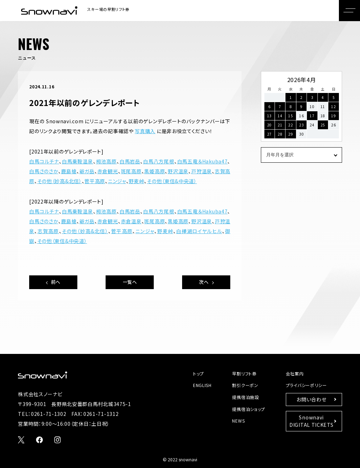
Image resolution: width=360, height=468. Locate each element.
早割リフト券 (244, 373)
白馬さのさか (43, 171)
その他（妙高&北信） (59, 181)
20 (269, 124)
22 (290, 124)
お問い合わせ (311, 399)
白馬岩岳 (130, 161)
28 (280, 134)
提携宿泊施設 (245, 397)
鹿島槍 (69, 171)
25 (323, 124)
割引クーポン (245, 385)
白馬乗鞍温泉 (77, 161)
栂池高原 (106, 161)
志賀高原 (48, 231)
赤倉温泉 (131, 221)
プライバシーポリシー (306, 385)
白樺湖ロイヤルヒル (199, 231)
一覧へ (130, 282)
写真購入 (145, 131)
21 (280, 124)
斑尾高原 (131, 171)
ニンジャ (117, 181)
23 (301, 124)
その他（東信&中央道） (172, 181)
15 (290, 115)
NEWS (238, 421)
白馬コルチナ (44, 161)
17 (312, 115)
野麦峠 (136, 181)
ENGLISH (202, 385)
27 (269, 134)
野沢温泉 (178, 171)
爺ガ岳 (87, 171)
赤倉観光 (107, 171)
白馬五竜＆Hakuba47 (202, 161)
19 (333, 115)
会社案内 (295, 373)
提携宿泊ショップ (248, 409)
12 (333, 106)
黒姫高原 (154, 171)
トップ (198, 373)
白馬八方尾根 (158, 161)
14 (280, 115)
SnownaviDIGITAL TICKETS (311, 421)
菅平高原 (94, 181)
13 (269, 115)
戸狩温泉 (201, 171)
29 (290, 134)
